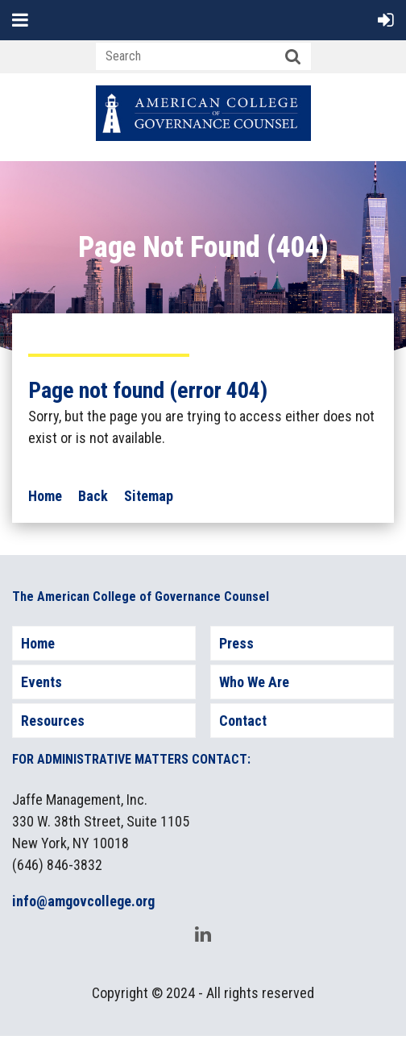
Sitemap (148, 495)
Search (293, 57)
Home (45, 495)
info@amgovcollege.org (83, 901)
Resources (53, 720)
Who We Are (254, 681)
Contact (243, 720)
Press (236, 643)
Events (41, 681)
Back (93, 495)
